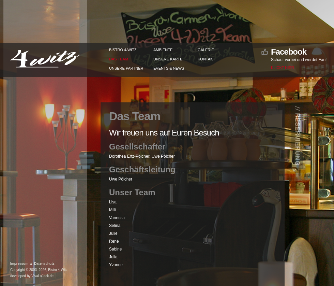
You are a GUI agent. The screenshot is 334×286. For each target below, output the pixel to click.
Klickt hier (282, 68)
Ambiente (162, 50)
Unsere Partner (126, 68)
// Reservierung (297, 138)
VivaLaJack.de (42, 276)
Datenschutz (44, 264)
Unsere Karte (167, 59)
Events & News (168, 68)
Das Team (118, 59)
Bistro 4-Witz (123, 50)
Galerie (206, 50)
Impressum (19, 264)
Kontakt (206, 59)
